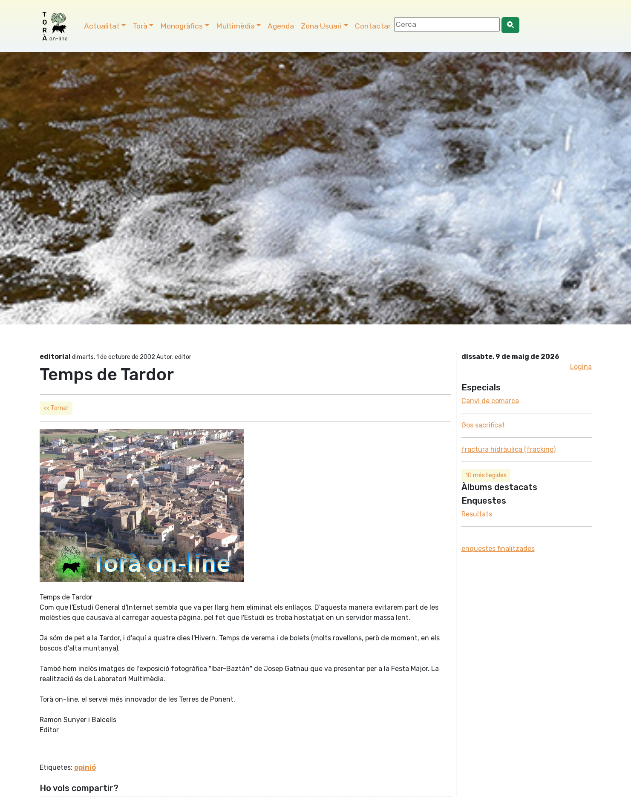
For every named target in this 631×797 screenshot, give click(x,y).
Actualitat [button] (102, 26)
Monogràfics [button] (181, 26)
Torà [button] (140, 26)
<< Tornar (56, 408)
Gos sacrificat (483, 425)
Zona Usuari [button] (321, 26)
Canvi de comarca (490, 401)
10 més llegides (486, 475)
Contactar (373, 26)
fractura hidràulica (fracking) (508, 449)
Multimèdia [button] (235, 26)
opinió (85, 767)
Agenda (281, 26)
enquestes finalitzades (498, 549)
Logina (581, 367)
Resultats (476, 514)
